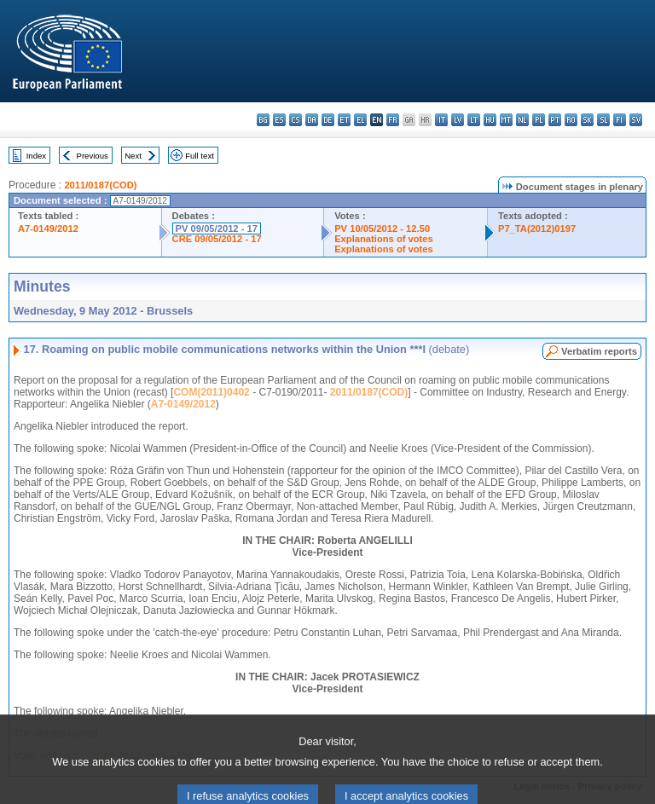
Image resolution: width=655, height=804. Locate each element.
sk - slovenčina (587, 119)
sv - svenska (635, 119)
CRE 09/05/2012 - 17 (217, 239)
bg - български (263, 119)
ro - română (571, 119)
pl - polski (538, 119)
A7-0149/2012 (48, 228)
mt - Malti (506, 119)
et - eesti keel (344, 119)
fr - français (392, 119)
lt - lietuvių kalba (473, 119)
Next (133, 155)
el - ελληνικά (360, 119)
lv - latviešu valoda (457, 119)
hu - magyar (490, 119)
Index (36, 155)
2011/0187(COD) (100, 185)
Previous (92, 155)
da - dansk (311, 119)
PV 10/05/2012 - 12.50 (382, 228)
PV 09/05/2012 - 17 (217, 228)
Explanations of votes (383, 239)
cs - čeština (295, 119)
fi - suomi (619, 119)
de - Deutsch (328, 119)
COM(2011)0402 (211, 392)
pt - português (554, 119)
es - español (279, 119)
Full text (199, 155)
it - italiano (441, 119)
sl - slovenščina (603, 119)
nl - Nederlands (522, 119)
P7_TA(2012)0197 (537, 228)
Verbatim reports (599, 351)
